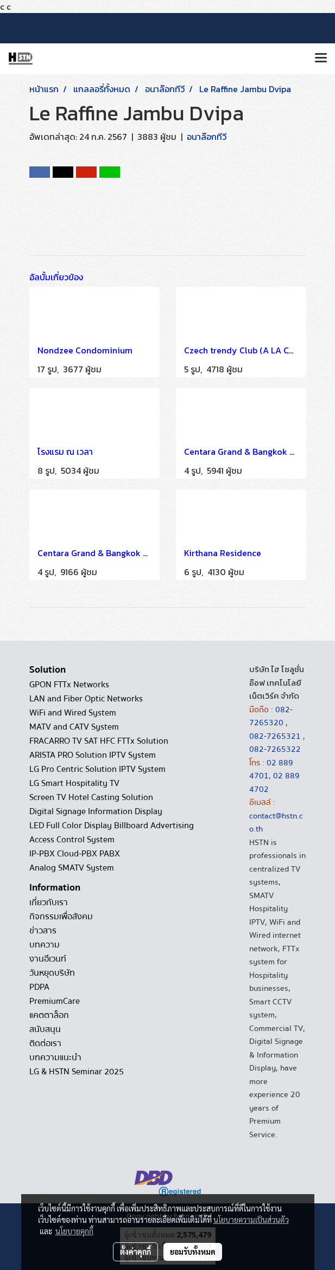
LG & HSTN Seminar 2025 (76, 1072)
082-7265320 (271, 716)
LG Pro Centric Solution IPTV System (97, 769)
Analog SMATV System (71, 868)
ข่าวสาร (42, 931)
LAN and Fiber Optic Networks (86, 699)
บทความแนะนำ (55, 1057)
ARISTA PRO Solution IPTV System (92, 755)
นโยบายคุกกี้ (74, 1231)
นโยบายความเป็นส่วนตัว (251, 1219)
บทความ (44, 945)
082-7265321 (275, 736)
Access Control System (72, 840)
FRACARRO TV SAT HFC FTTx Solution (98, 741)
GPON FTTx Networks (69, 685)
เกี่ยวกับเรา (48, 902)
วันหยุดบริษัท (52, 973)
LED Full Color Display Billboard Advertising (111, 825)
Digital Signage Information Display (95, 811)
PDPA (39, 987)
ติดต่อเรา (45, 1043)
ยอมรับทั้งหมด (193, 1251)
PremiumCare (54, 1001)
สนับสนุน (45, 1029)
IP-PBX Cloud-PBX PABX (74, 854)
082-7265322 (275, 749)
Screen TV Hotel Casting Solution (91, 797)
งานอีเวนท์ (47, 959)
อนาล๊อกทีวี (206, 136)
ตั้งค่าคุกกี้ (135, 1251)
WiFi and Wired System (72, 713)
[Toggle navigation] (321, 58)
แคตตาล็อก (49, 1015)
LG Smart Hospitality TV (74, 783)
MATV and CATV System (74, 727)
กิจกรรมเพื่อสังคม (61, 917)
